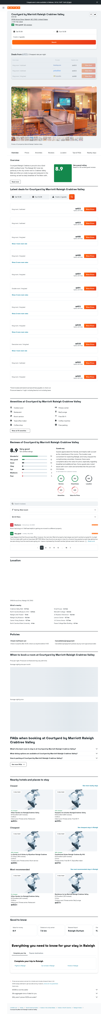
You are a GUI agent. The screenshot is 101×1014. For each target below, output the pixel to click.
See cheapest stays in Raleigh (88, 840)
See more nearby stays (90, 798)
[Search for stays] (3, 18)
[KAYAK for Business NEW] (3, 37)
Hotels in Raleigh (73, 978)
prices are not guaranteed (51, 996)
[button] (97, 2)
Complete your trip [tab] (19, 966)
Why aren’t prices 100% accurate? (55, 1010)
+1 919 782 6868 (17, 22)
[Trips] (3, 43)
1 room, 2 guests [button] (19, 37)
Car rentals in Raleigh (48, 978)
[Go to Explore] (3, 28)
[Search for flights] (3, 14)
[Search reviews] (56, 516)
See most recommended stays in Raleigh (84, 882)
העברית (69, 2)
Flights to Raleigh (20, 978)
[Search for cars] (3, 23)
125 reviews (28, 25)
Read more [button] (91, 554)
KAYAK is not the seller (55, 1002)
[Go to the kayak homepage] (13, 7)
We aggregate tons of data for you (55, 1006)
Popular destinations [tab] (36, 966)
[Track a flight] (3, 33)
